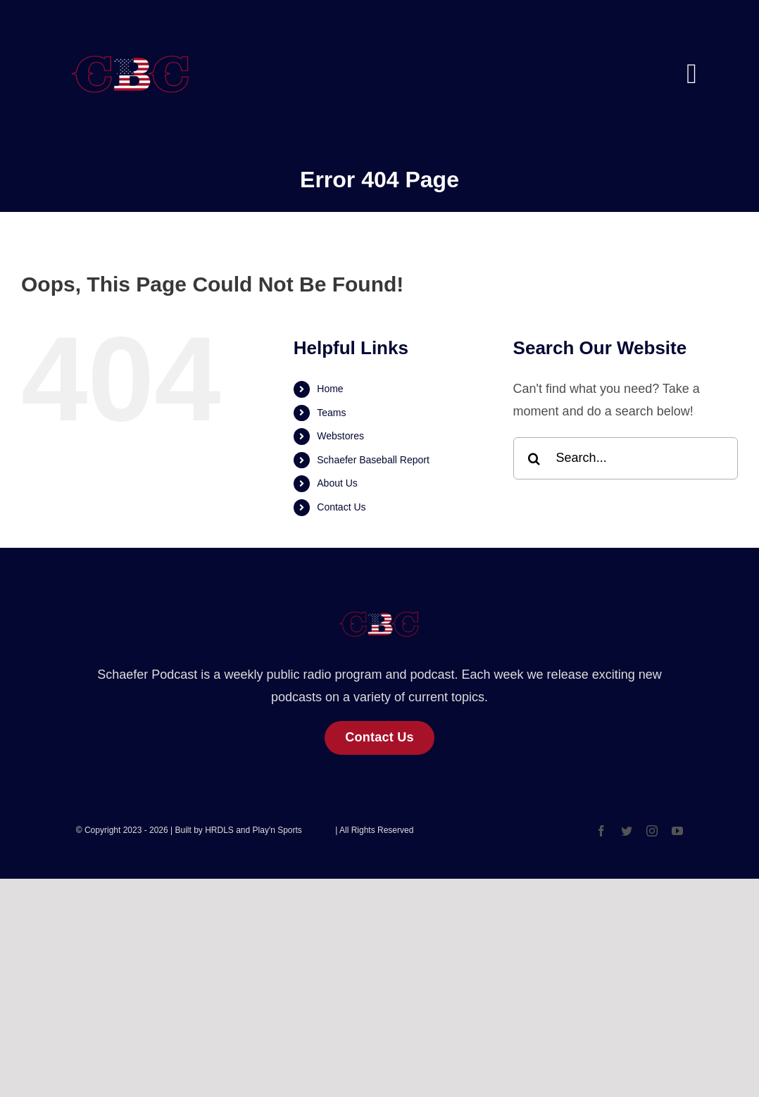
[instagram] (652, 830)
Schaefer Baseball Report (373, 459)
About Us (337, 483)
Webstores (340, 435)
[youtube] (677, 830)
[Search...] (625, 458)
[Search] (534, 458)
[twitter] (626, 830)
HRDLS (318, 830)
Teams (331, 412)
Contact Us (341, 507)
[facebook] (601, 830)
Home (330, 388)
